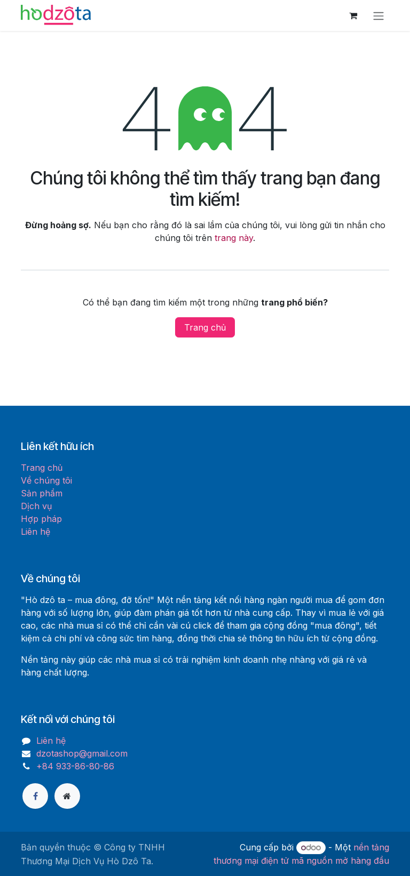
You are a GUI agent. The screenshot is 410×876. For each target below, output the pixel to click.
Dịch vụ (36, 506)
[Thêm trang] (67, 796)
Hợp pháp (41, 518)
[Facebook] (35, 796)
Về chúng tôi (46, 480)
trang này (234, 237)
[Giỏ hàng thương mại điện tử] (353, 15)
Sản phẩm (41, 493)
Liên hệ (35, 531)
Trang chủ (205, 327)
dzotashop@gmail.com (82, 753)
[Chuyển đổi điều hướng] (378, 15)
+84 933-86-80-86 (75, 766)
